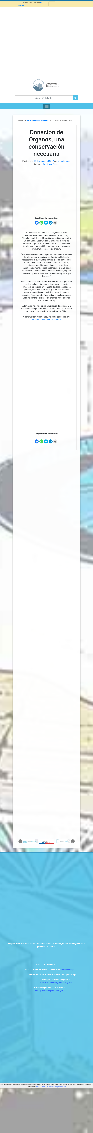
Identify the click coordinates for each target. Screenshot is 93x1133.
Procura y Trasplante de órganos (46, 319)
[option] (30, 841)
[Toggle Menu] (47, 106)
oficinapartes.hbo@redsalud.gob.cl (49, 990)
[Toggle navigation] (51, 3)
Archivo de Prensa (51, 164)
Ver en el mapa (67, 969)
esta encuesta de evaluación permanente (51, 1087)
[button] (20, 841)
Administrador (64, 161)
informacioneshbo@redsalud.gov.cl (56, 982)
